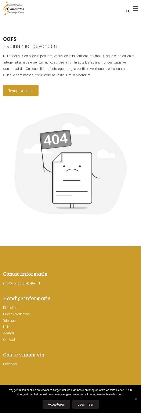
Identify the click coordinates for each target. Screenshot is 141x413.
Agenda (9, 333)
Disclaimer (11, 308)
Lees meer (85, 404)
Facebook (11, 364)
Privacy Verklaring (16, 314)
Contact (9, 340)
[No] (136, 399)
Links (7, 327)
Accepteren (56, 404)
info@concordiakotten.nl (21, 283)
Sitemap (9, 320)
